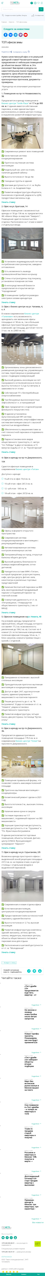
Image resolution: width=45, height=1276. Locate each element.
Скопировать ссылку (21, 52)
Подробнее (36, 1005)
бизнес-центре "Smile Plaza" (15, 103)
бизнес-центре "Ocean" (27, 741)
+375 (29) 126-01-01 (16, 1252)
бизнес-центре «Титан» (27, 469)
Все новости (38, 1222)
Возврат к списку (10, 963)
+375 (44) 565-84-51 (15, 1244)
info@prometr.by (7, 1256)
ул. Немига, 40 (34, 616)
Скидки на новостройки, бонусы (16, 15)
